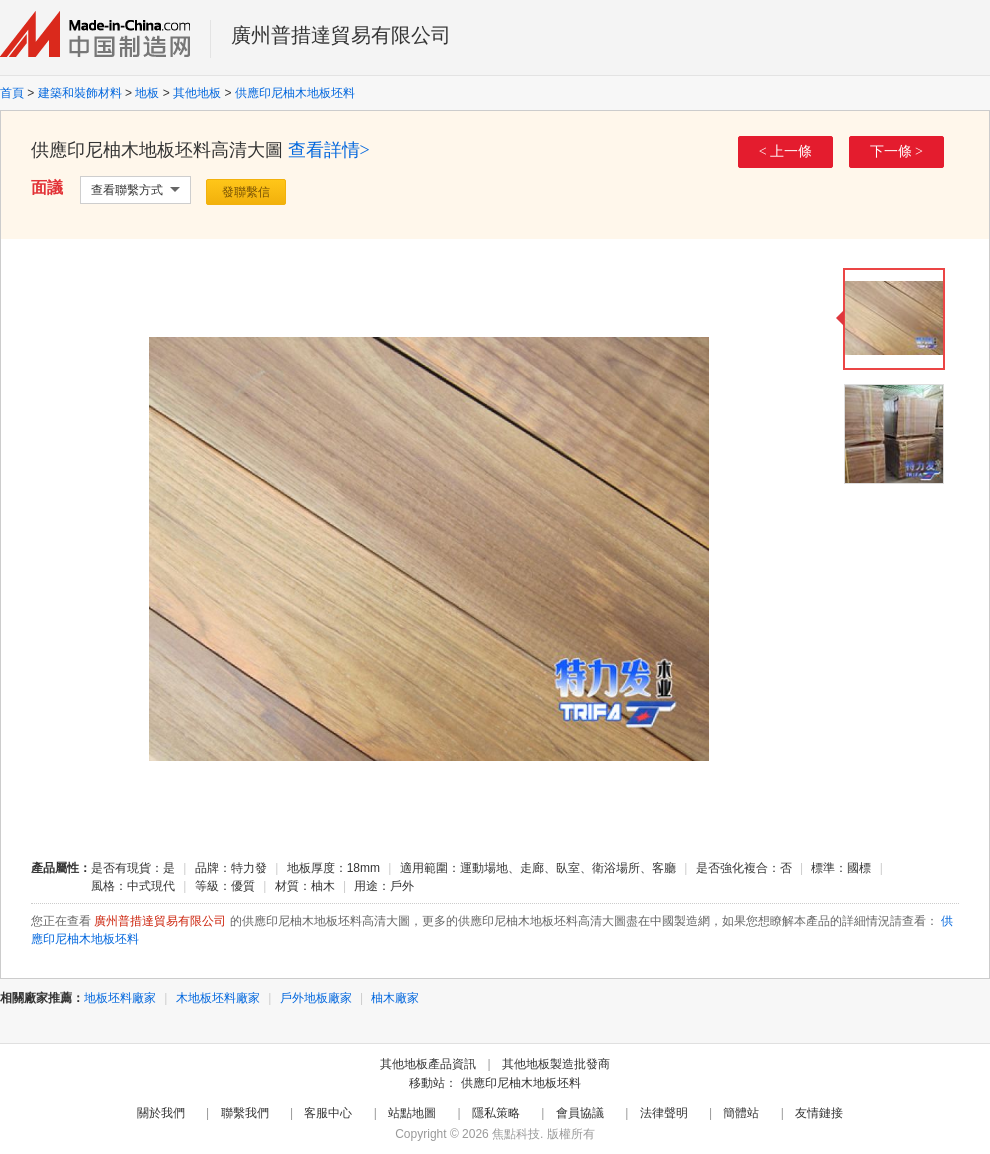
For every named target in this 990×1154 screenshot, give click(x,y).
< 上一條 (785, 151)
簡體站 (741, 1113)
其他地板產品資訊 (428, 1064)
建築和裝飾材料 (80, 93)
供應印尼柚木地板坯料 (295, 93)
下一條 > (896, 151)
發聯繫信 (246, 192)
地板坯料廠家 (120, 998)
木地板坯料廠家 (218, 998)
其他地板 (197, 93)
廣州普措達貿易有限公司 (341, 35)
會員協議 (580, 1113)
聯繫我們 (245, 1113)
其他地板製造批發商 (556, 1064)
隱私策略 (496, 1113)
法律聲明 (664, 1113)
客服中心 (328, 1113)
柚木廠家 (395, 998)
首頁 (12, 93)
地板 (147, 93)
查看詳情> (329, 150)
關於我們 (161, 1113)
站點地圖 (412, 1113)
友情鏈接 (819, 1113)
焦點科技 (516, 1134)
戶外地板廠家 (316, 998)
